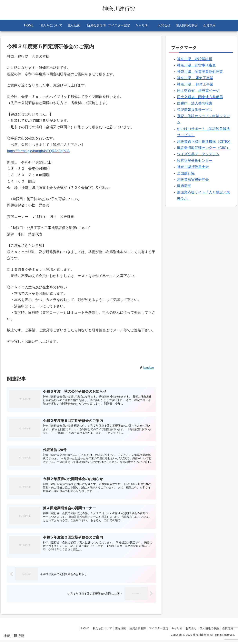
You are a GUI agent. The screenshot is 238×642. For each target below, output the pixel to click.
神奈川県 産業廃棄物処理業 (200, 72)
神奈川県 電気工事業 (195, 78)
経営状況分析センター (194, 161)
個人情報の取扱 (208, 629)
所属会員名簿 (132, 629)
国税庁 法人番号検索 (194, 103)
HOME (78, 629)
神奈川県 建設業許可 (194, 59)
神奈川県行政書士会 (193, 167)
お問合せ (188, 629)
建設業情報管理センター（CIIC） (203, 148)
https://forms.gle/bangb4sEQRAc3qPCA (38, 151)
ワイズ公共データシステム (198, 154)
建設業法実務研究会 (193, 180)
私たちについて (95, 629)
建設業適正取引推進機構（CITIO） (204, 141)
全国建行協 (186, 173)
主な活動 (114, 629)
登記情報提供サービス (194, 110)
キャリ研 (173, 629)
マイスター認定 (154, 629)
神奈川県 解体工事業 (195, 84)
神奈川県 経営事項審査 (196, 65)
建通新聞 (184, 186)
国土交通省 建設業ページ (198, 91)
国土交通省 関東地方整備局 (200, 97)
